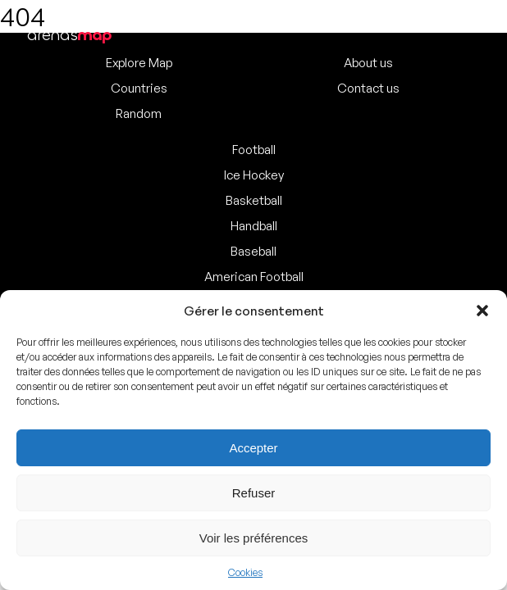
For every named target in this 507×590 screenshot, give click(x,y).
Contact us (368, 88)
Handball (254, 226)
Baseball (253, 251)
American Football (254, 276)
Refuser (254, 493)
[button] (482, 310)
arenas (69, 35)
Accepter (253, 448)
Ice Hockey (254, 175)
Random (139, 113)
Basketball (254, 200)
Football (254, 149)
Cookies (245, 572)
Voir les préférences (253, 538)
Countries (139, 88)
